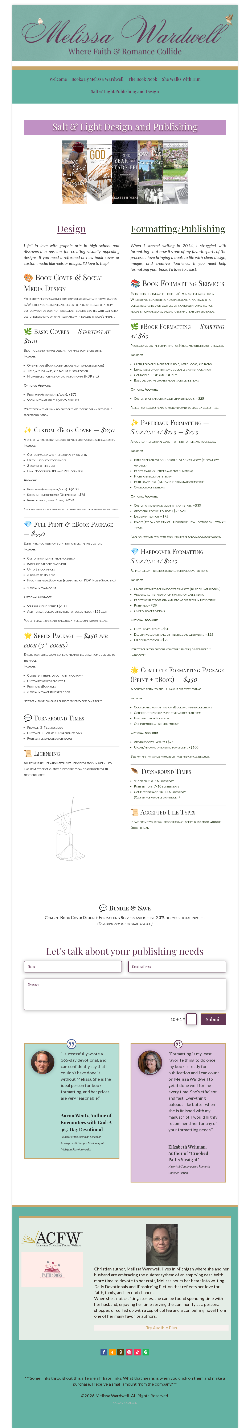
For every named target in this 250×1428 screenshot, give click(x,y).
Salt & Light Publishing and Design (125, 91)
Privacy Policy (124, 1402)
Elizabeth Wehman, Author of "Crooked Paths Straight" (188, 1153)
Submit (213, 1019)
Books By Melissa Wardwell (97, 79)
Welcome (58, 79)
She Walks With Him (181, 79)
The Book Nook (142, 79)
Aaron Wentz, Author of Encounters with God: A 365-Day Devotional (86, 1122)
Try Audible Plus (161, 1327)
